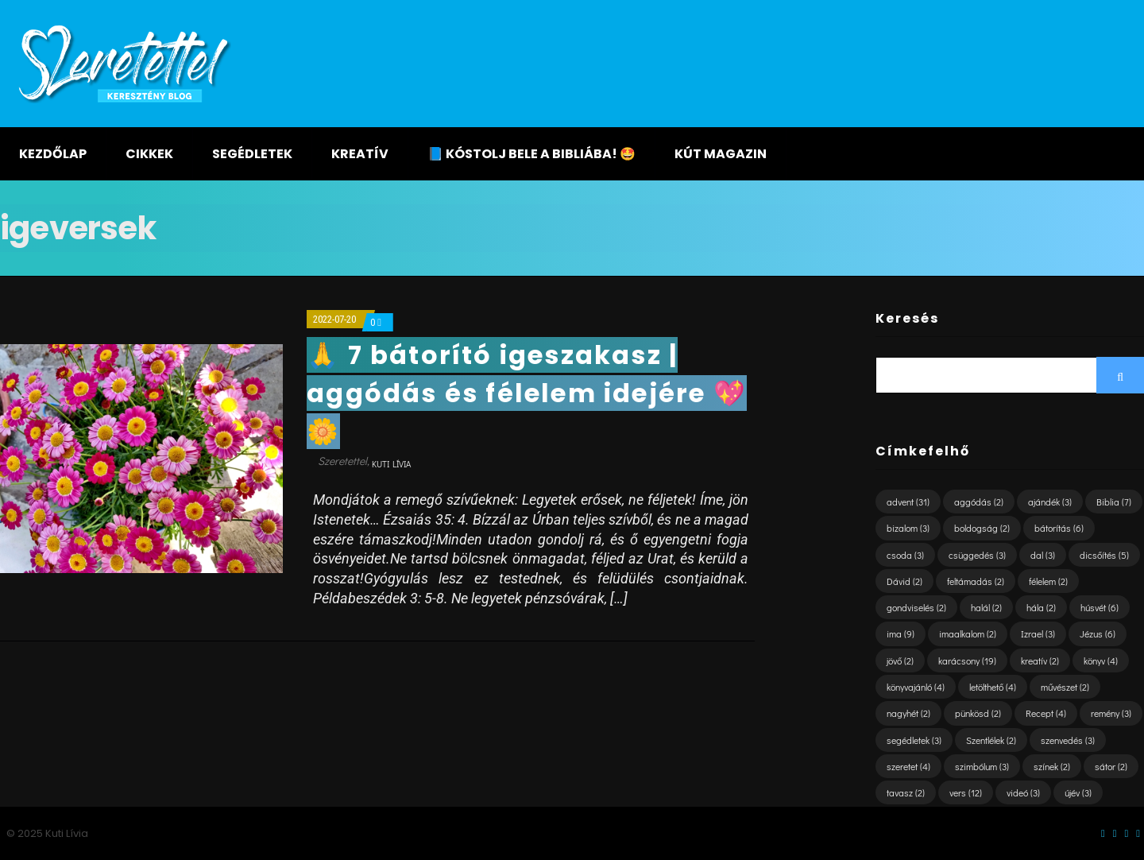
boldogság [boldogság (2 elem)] (982, 527)
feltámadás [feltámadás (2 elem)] (975, 581)
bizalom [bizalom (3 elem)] (908, 527)
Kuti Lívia (391, 464)
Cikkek (149, 154)
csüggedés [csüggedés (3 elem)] (977, 554)
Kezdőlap (53, 154)
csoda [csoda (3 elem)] (905, 554)
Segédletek (252, 154)
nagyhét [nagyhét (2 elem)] (908, 713)
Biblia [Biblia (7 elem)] (1113, 501)
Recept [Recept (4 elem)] (1046, 713)
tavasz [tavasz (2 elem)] (906, 792)
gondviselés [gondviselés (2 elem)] (916, 607)
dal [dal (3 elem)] (1042, 554)
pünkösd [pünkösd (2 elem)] (978, 713)
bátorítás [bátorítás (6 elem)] (1059, 527)
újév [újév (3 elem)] (1078, 792)
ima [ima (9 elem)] (900, 633)
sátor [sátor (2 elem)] (1111, 766)
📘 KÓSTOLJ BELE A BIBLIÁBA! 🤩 (531, 154)
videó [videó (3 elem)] (1023, 792)
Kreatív (359, 154)
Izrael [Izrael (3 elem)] (1038, 633)
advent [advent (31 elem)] (908, 501)
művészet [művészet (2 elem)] (1065, 686)
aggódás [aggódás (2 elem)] (978, 501)
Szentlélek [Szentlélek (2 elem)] (991, 740)
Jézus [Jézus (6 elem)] (1097, 633)
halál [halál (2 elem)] (986, 607)
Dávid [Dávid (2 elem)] (904, 581)
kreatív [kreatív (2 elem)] (1040, 660)
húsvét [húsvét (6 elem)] (1099, 607)
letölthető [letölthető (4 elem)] (992, 686)
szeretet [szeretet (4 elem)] (908, 766)
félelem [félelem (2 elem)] (1048, 581)
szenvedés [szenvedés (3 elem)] (1068, 740)
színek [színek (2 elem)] (1052, 766)
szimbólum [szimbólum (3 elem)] (982, 766)
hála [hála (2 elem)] (1041, 607)
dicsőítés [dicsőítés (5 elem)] (1104, 554)
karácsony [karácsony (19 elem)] (967, 660)
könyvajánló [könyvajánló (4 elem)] (916, 686)
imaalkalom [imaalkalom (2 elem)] (967, 633)
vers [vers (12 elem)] (965, 792)
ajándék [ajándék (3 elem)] (1050, 501)
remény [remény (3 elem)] (1111, 713)
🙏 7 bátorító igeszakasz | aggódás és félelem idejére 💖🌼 (527, 393)
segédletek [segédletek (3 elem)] (914, 740)
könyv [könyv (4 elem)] (1101, 660)
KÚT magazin (720, 154)
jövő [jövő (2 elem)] (900, 660)
